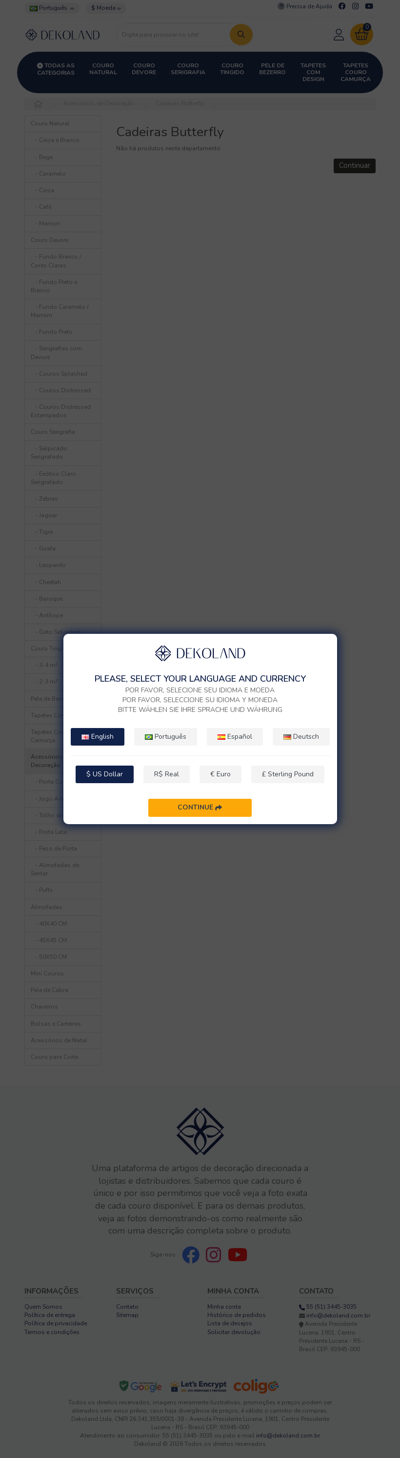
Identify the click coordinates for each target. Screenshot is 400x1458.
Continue (200, 808)
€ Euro (220, 774)
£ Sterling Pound (288, 774)
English (97, 736)
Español (235, 736)
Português (165, 736)
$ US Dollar (104, 774)
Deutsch (301, 736)
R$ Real (166, 774)
